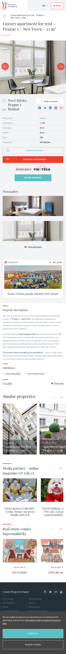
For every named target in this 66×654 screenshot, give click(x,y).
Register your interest (34, 159)
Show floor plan (34, 151)
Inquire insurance (33, 178)
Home (5, 15)
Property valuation (10, 611)
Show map (57, 383)
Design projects (35, 599)
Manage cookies (33, 645)
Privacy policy (34, 607)
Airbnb (5, 607)
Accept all (33, 634)
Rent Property (8, 603)
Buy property (8, 599)
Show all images (33, 247)
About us (32, 603)
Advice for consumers (38, 611)
